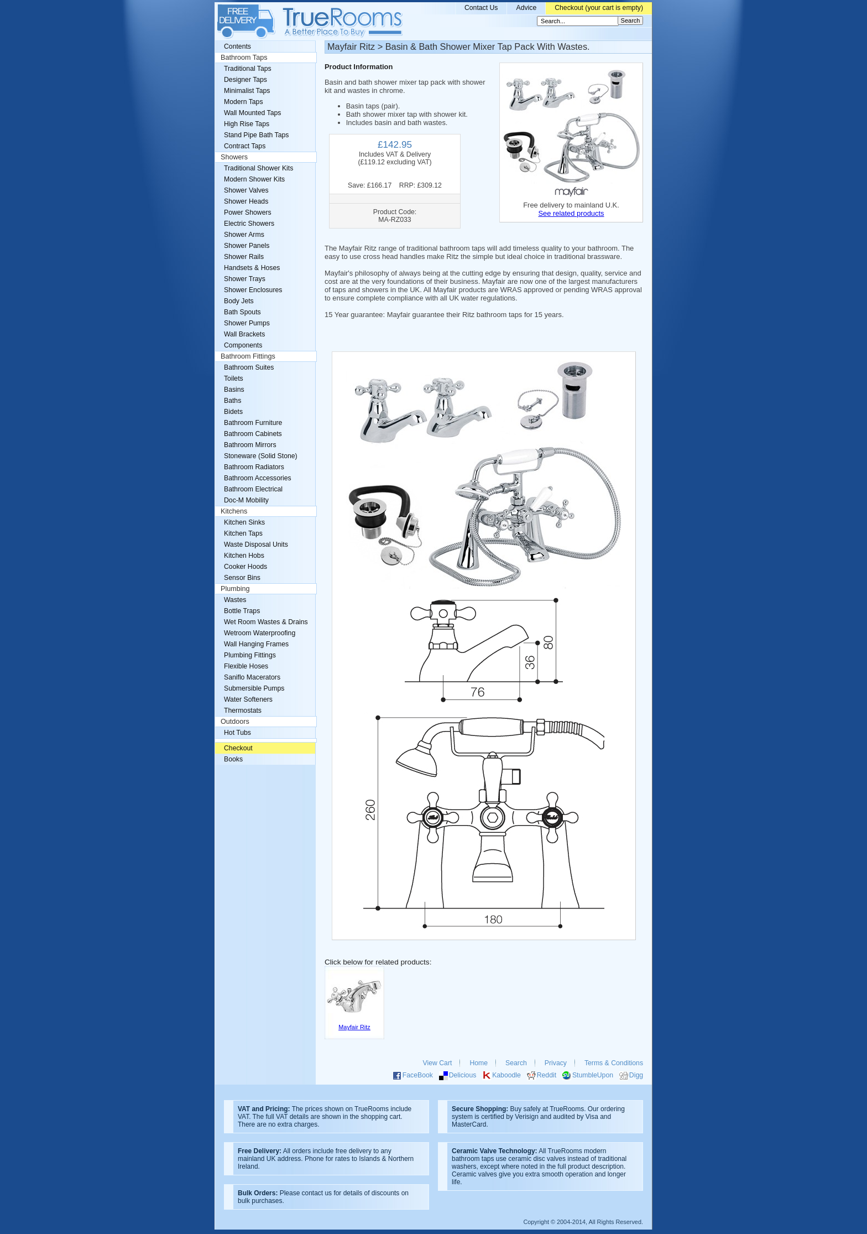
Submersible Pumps (254, 688)
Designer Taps (245, 80)
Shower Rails (244, 257)
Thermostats (243, 710)
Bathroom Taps (244, 57)
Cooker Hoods (245, 567)
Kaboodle (506, 1075)
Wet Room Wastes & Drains (266, 622)
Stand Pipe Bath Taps (256, 135)
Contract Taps (244, 146)
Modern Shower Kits (254, 179)
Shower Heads (246, 201)
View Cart (437, 1063)
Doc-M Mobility (246, 500)
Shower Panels (246, 246)
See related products (571, 213)
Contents (237, 46)
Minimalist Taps (247, 91)
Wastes (235, 600)
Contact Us (481, 8)
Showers (234, 157)
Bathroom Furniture (253, 423)
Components (243, 345)
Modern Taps (243, 102)
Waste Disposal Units (256, 544)
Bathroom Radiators (254, 467)
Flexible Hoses (246, 666)
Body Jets (239, 301)
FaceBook (418, 1075)
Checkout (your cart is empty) (599, 8)
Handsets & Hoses (252, 268)
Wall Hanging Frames (256, 644)
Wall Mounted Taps (252, 113)
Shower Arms (244, 234)
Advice (526, 8)
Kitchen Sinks (244, 522)
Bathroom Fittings (248, 356)
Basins (234, 389)
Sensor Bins (242, 578)
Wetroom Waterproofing (259, 633)
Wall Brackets (244, 334)
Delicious (463, 1075)
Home (478, 1063)
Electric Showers (249, 223)
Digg (636, 1075)
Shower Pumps (247, 323)
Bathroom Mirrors (250, 445)
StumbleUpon (592, 1075)
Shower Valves (246, 190)
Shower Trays (244, 279)
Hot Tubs (237, 733)
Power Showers (247, 212)
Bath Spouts (242, 312)
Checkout (238, 748)
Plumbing (235, 589)
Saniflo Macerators (252, 677)
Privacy (556, 1063)
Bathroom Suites (249, 367)
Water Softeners (248, 699)
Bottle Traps (242, 611)
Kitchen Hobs (244, 555)
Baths (232, 401)
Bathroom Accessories (257, 478)
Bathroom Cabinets (253, 434)
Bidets (233, 412)
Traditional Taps (247, 68)
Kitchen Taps (243, 533)
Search (516, 1063)
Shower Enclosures (253, 290)
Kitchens (234, 511)
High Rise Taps (246, 124)
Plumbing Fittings (250, 655)
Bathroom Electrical (253, 489)
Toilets (233, 378)
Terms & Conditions (613, 1063)
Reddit (546, 1075)
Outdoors (235, 721)
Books (233, 759)
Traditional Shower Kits (258, 168)
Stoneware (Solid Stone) (260, 456)
